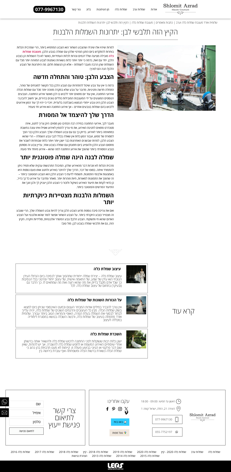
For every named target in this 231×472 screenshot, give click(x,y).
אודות (154, 9)
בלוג (88, 9)
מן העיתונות (102, 9)
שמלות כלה (121, 9)
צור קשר (76, 9)
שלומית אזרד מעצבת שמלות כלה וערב (196, 22)
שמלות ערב (139, 9)
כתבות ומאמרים (164, 22)
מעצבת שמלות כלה (142, 22)
